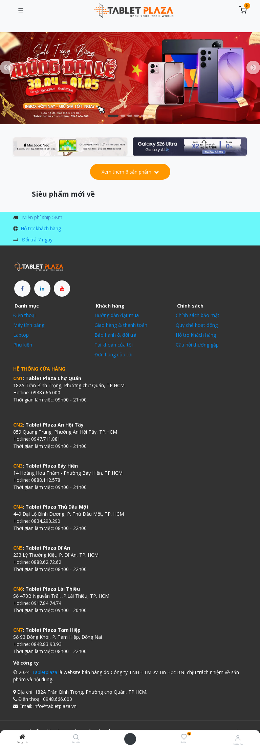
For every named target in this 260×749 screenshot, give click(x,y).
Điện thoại (24, 315)
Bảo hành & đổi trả (115, 335)
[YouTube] (62, 288)
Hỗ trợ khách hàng (41, 228)
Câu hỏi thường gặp (197, 344)
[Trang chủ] (22, 737)
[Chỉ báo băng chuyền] (129, 116)
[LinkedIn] (42, 288)
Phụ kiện (22, 344)
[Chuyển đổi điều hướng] (20, 10)
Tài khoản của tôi (113, 344)
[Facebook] (22, 288)
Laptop (21, 335)
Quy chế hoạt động (197, 325)
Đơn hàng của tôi (113, 354)
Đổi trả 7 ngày (37, 239)
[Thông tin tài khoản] (238, 737)
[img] (253, 67)
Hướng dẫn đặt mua (116, 315)
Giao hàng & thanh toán (120, 325)
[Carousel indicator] (113, 116)
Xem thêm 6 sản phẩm (130, 172)
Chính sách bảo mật (197, 315)
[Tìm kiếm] (76, 737)
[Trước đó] (7, 67)
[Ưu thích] (184, 737)
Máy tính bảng (28, 325)
